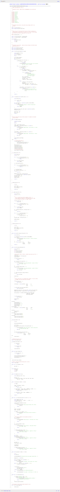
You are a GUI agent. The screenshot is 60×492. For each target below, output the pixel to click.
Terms (9, 490)
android (11, 4)
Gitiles (5, 490)
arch (39, 4)
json (58, 490)
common (17, 4)
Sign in (58, 1)
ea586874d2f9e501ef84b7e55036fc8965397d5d (28, 4)
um (40, 4)
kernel (14, 4)
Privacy (7, 490)
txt (56, 490)
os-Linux (43, 4)
